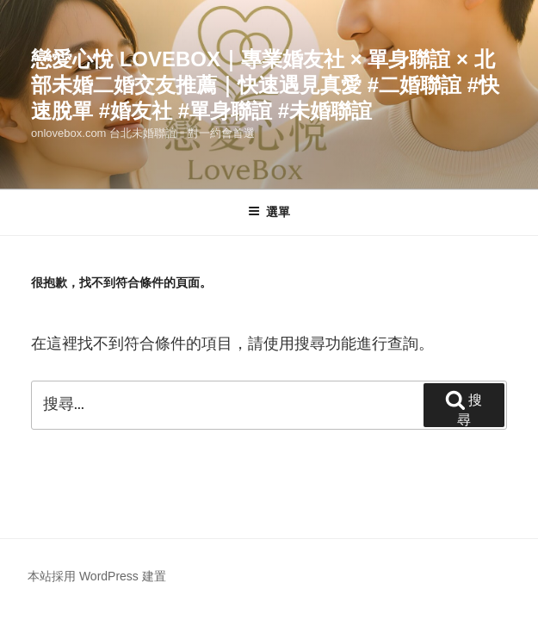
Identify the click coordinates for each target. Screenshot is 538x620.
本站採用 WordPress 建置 (97, 576)
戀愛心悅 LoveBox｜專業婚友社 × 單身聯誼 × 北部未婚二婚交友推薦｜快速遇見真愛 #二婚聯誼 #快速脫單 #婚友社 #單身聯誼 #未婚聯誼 (265, 84)
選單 (269, 212)
